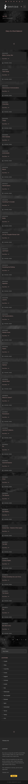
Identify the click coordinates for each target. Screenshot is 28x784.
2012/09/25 (5, 428)
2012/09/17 (5, 542)
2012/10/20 (5, 118)
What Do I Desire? (7, 397)
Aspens (4, 348)
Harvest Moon (6, 381)
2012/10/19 (5, 151)
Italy (5, 688)
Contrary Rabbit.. (6, 560)
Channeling (5, 104)
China (5, 665)
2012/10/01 (5, 363)
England (6, 676)
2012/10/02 (5, 346)
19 (13, 639)
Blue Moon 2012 (6, 625)
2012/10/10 (5, 281)
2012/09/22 (5, 460)
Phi (3, 446)
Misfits (4, 218)
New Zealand (7, 695)
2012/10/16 (5, 200)
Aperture (4, 365)
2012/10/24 (5, 69)
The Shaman (5, 495)
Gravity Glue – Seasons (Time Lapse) (12, 528)
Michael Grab (8, 62)
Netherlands (6, 691)
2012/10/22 (5, 102)
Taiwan (5, 710)
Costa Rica (6, 668)
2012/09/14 (5, 558)
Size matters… (6, 511)
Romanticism (5, 413)
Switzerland (6, 707)
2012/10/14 (5, 248)
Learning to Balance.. (8, 430)
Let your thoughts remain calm (10, 234)
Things (4, 120)
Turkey (5, 714)
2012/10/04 (5, 314)
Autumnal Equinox (7, 462)
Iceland (5, 684)
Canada (5, 661)
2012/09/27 (5, 411)
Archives (3, 648)
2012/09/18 (5, 526)
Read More (5, 58)
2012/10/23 (5, 85)
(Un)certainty (5, 153)
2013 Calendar (6, 136)
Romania (6, 699)
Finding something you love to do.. (12, 576)
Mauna (4, 169)
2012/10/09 (5, 297)
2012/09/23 (5, 444)
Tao (3, 609)
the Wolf (4, 544)
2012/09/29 (5, 395)
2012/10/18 (5, 167)
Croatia (5, 672)
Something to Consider (8, 202)
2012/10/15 (5, 232)
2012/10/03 (5, 330)
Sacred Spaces (6, 185)
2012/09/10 (5, 623)
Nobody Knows (6, 332)
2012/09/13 (5, 574)
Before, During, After (7, 55)
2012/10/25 (5, 53)
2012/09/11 (5, 607)
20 (17, 639)
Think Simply (5, 71)
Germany (6, 680)
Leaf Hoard (5, 250)
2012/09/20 (5, 493)
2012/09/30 (5, 379)
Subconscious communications (10, 87)
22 (25, 639)
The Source (5, 593)
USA (5, 718)
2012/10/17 (5, 183)
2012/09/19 (5, 509)
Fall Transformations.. (8, 316)
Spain (5, 703)
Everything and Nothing (8, 267)
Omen (4, 479)
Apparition (5, 283)
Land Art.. (4, 299)
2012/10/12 (5, 265)
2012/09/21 (5, 477)
